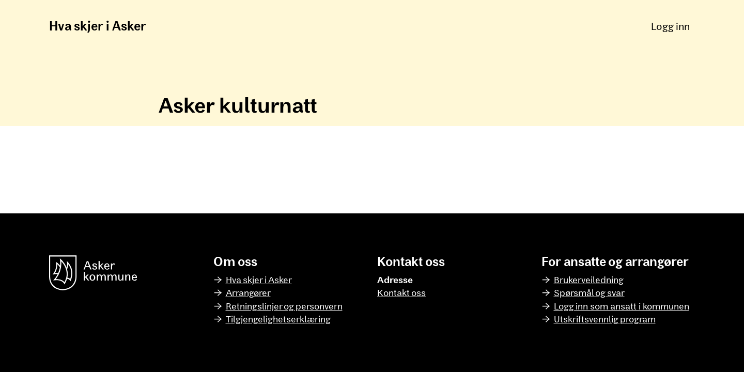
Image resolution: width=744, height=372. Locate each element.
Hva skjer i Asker (97, 25)
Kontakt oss (401, 292)
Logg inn (670, 26)
